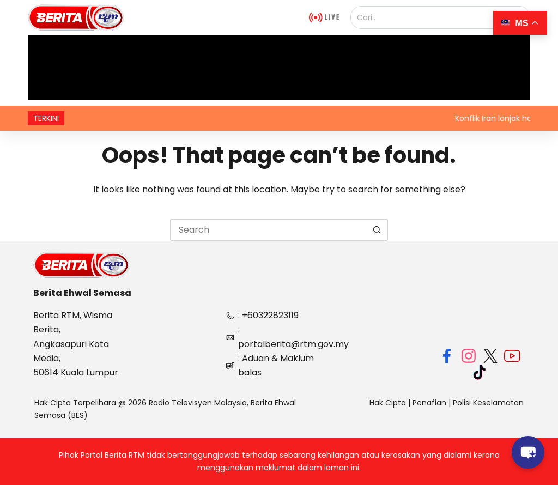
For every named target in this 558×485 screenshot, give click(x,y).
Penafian (429, 402)
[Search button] (377, 230)
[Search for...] (268, 230)
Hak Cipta (387, 402)
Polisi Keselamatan (488, 402)
